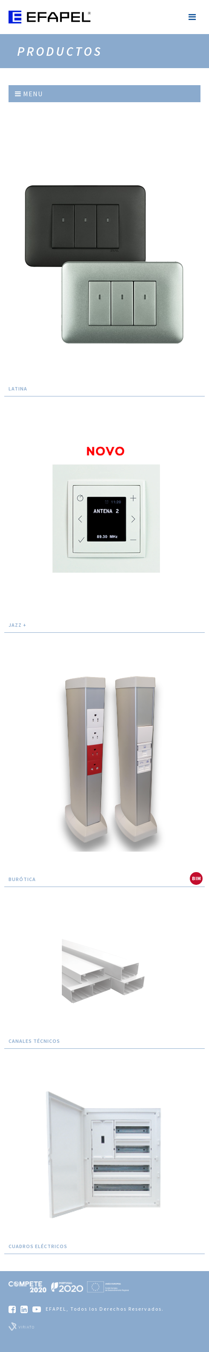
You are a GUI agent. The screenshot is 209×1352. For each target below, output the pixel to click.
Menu (29, 93)
